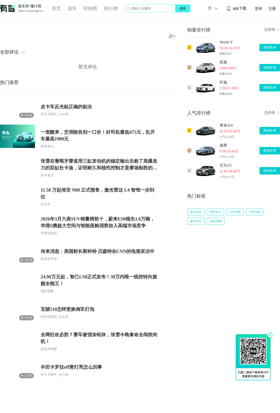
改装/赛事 (216, 221)
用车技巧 (215, 212)
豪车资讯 (195, 221)
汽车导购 (254, 212)
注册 (272, 8)
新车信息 (195, 212)
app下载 (237, 8)
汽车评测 (235, 212)
